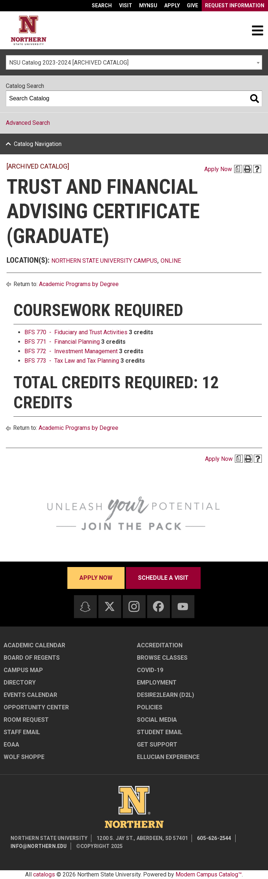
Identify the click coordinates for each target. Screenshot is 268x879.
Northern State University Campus (104, 260)
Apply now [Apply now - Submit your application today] (96, 577)
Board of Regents (32, 657)
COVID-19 (150, 670)
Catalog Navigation (38, 143)
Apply (172, 5)
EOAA (11, 744)
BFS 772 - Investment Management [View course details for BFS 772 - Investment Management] (71, 351)
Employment (157, 682)
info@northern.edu (39, 846)
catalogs (44, 874)
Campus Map (23, 670)
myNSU (148, 5)
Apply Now (218, 169)
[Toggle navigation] (257, 30)
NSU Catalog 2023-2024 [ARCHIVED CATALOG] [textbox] (69, 62)
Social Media (157, 719)
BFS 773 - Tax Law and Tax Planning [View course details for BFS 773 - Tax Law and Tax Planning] (71, 360)
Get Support (157, 744)
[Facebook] (158, 606)
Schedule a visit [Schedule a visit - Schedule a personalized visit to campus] (163, 577)
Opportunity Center (36, 707)
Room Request (26, 719)
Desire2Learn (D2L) (165, 694)
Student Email (159, 732)
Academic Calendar (34, 645)
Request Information (234, 5)
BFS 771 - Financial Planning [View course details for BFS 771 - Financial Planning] (62, 341)
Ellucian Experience (168, 756)
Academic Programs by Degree (79, 284)
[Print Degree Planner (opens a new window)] (238, 169)
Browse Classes (162, 657)
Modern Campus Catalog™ (209, 874)
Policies (149, 707)
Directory (20, 682)
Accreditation (159, 645)
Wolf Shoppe (24, 756)
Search (102, 5)
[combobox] (134, 62)
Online (171, 260)
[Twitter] (109, 606)
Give (192, 5)
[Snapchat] (85, 606)
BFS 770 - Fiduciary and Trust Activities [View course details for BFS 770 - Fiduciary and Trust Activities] (75, 332)
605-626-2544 (214, 838)
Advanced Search (28, 122)
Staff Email (22, 732)
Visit (125, 5)
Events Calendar (30, 694)
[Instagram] (134, 606)
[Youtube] (182, 607)
